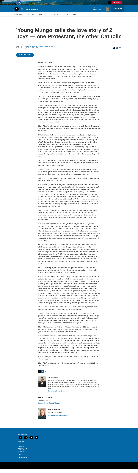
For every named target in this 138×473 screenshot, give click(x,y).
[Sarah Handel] (42, 417)
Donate (119, 5)
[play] (16, 13)
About (75, 18)
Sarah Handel (48, 50)
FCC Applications (22, 461)
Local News (18, 18)
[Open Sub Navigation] (24, 18)
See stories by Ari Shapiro (57, 395)
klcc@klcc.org (21, 455)
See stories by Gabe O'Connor (49, 407)
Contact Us (20, 458)
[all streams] (117, 12)
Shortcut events (45, 18)
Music (56, 18)
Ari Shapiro (27, 50)
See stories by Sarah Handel (58, 419)
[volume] (21, 13)
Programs (31, 18)
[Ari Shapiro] (42, 385)
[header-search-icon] (110, 4)
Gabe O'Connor (37, 50)
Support (65, 18)
